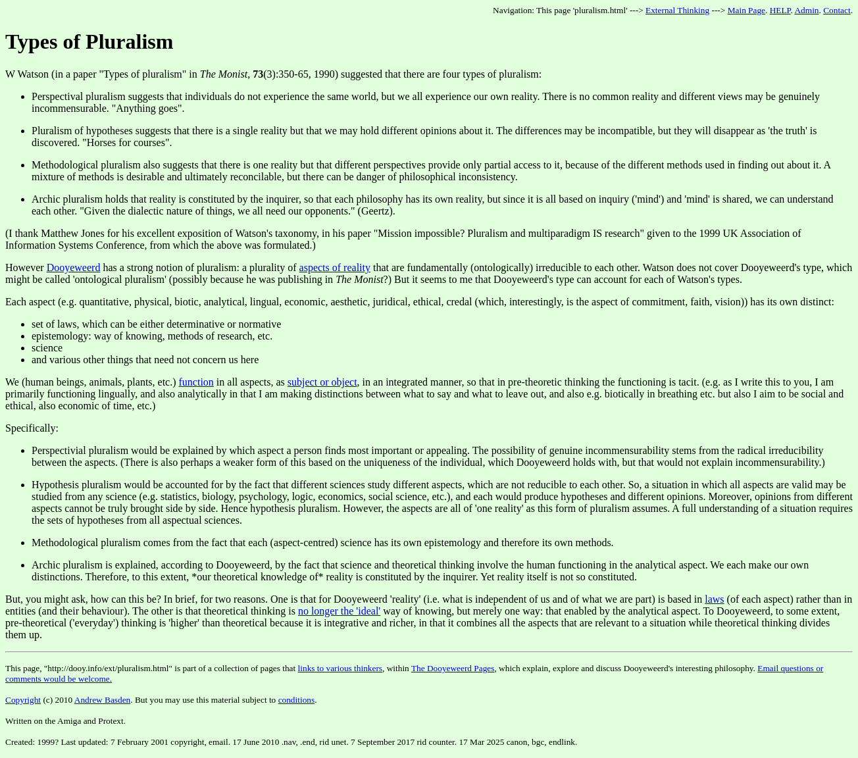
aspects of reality (334, 267)
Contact (836, 10)
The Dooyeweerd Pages (453, 668)
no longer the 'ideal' (339, 611)
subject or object (322, 382)
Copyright (23, 700)
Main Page (746, 10)
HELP (780, 10)
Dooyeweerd (74, 267)
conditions (296, 700)
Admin (806, 10)
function (196, 382)
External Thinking (677, 10)
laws (714, 599)
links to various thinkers (340, 668)
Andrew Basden (102, 700)
